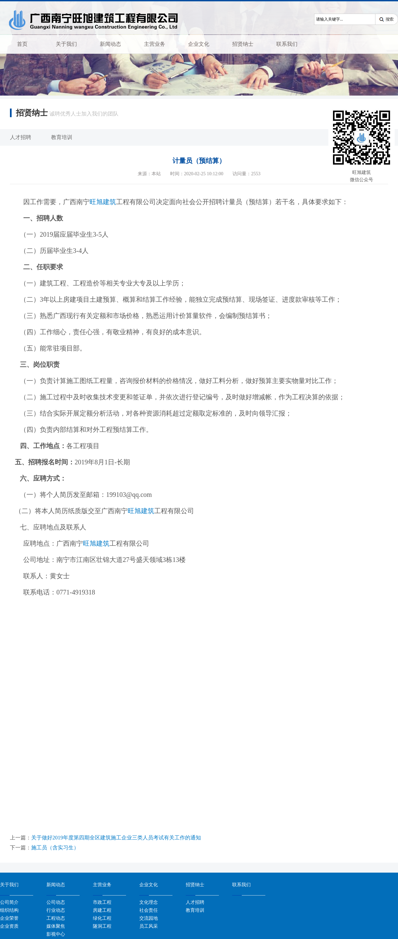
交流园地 (148, 918)
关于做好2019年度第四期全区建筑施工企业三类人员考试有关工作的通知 (116, 837)
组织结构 (9, 910)
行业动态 (55, 910)
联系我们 (287, 44)
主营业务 (154, 44)
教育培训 (61, 137)
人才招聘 (20, 137)
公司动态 (55, 902)
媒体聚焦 (55, 926)
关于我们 (66, 44)
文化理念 (148, 902)
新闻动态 (110, 44)
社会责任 (148, 910)
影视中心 (55, 934)
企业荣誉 (9, 918)
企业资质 (9, 926)
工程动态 (55, 918)
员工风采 (148, 926)
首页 (22, 44)
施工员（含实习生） (55, 847)
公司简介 (9, 902)
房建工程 (102, 910)
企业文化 (198, 44)
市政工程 (102, 902)
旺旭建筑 (103, 201)
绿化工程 (102, 918)
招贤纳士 (242, 44)
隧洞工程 (102, 926)
